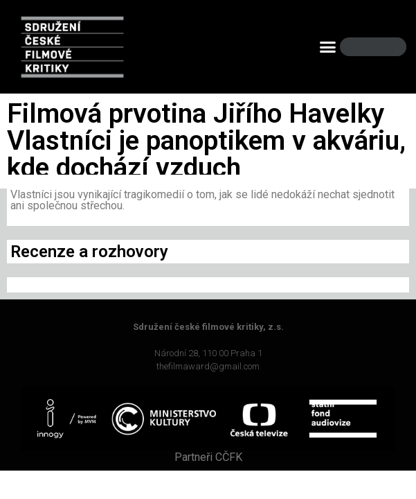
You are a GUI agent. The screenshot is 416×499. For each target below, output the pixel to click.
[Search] (384, 46)
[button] (327, 47)
